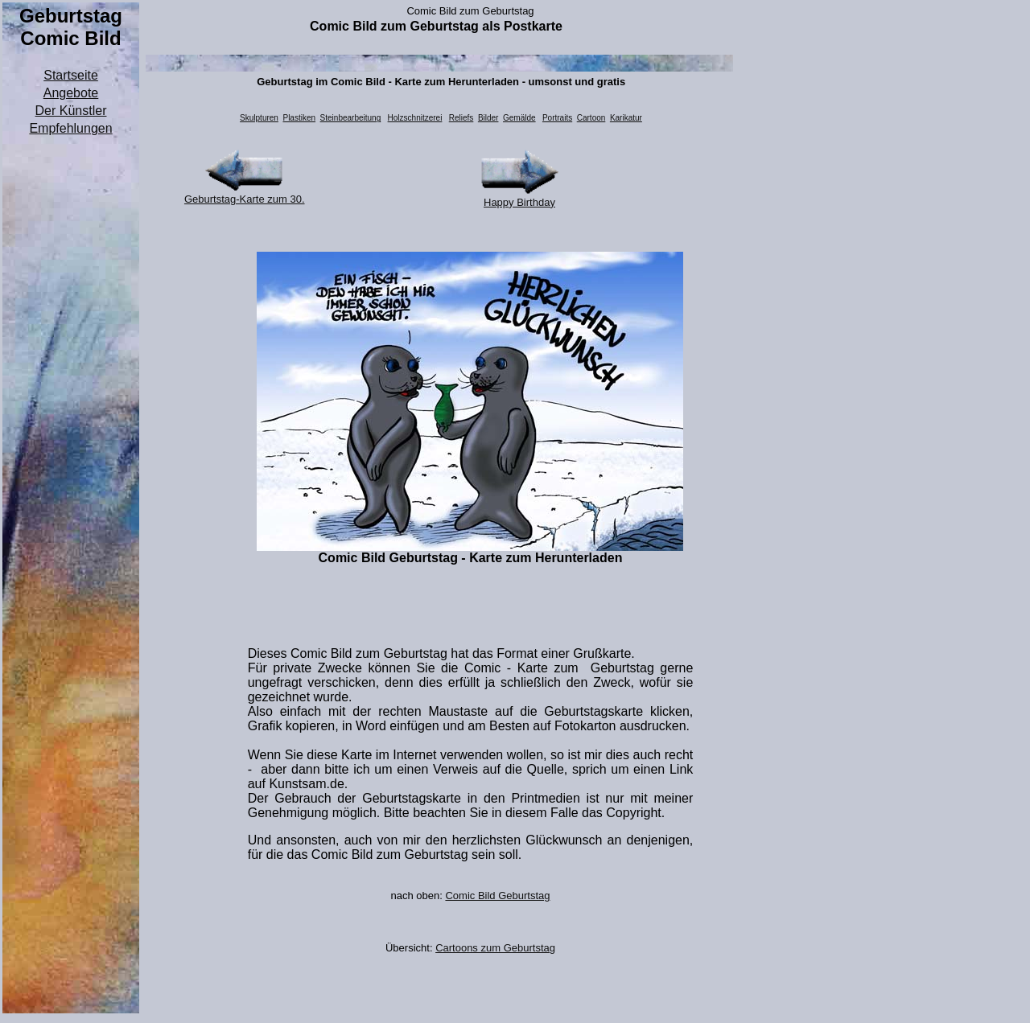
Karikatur (626, 117)
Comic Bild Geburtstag (497, 895)
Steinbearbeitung (350, 117)
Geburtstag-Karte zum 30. (244, 199)
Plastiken (298, 117)
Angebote (71, 93)
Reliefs (461, 117)
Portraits (557, 117)
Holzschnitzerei (415, 117)
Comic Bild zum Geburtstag (470, 11)
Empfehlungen (70, 128)
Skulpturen (259, 117)
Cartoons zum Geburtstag (495, 948)
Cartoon (591, 117)
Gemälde (519, 117)
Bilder (488, 117)
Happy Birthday (519, 202)
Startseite (70, 75)
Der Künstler (71, 110)
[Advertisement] (70, 380)
